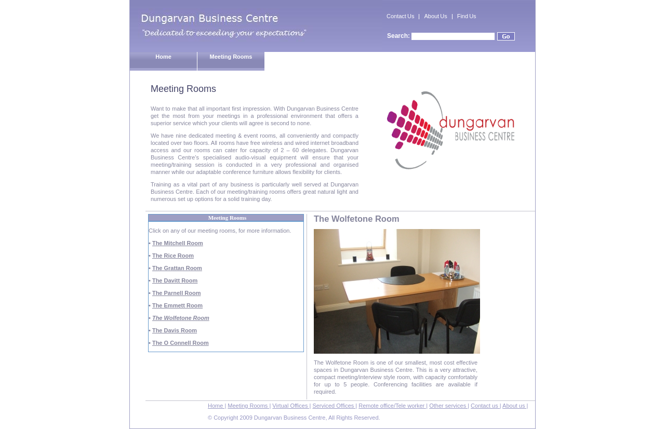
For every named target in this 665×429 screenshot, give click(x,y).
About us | (515, 406)
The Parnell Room (176, 293)
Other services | (449, 406)
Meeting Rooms (231, 56)
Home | (217, 406)
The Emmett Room (177, 305)
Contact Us (400, 16)
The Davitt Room (174, 280)
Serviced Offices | (334, 406)
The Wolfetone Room (180, 318)
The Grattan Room (177, 268)
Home (163, 56)
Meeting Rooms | (249, 406)
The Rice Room (173, 255)
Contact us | (486, 406)
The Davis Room (174, 330)
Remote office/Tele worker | (393, 406)
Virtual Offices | (291, 406)
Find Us (466, 16)
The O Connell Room (180, 343)
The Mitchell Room (177, 243)
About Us (435, 16)
